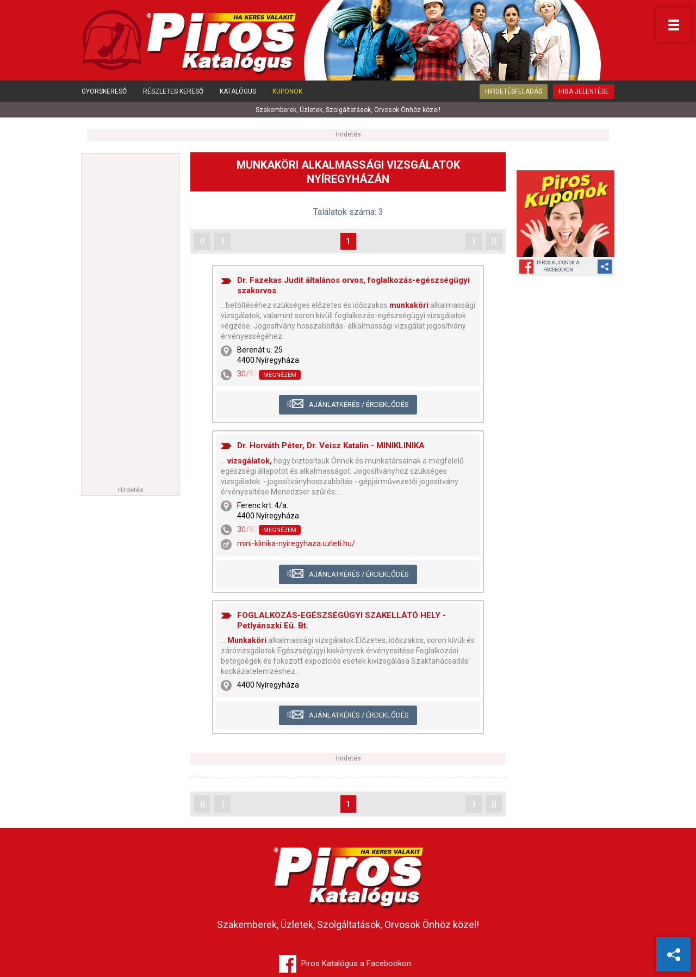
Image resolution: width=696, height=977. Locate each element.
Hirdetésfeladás (513, 91)
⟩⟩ (493, 241)
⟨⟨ (202, 241)
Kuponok (287, 91)
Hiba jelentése (583, 91)
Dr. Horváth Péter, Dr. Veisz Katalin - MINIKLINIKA (331, 445)
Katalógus (238, 91)
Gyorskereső (104, 91)
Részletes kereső (173, 91)
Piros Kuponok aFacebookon (558, 266)
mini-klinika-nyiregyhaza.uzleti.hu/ (296, 543)
